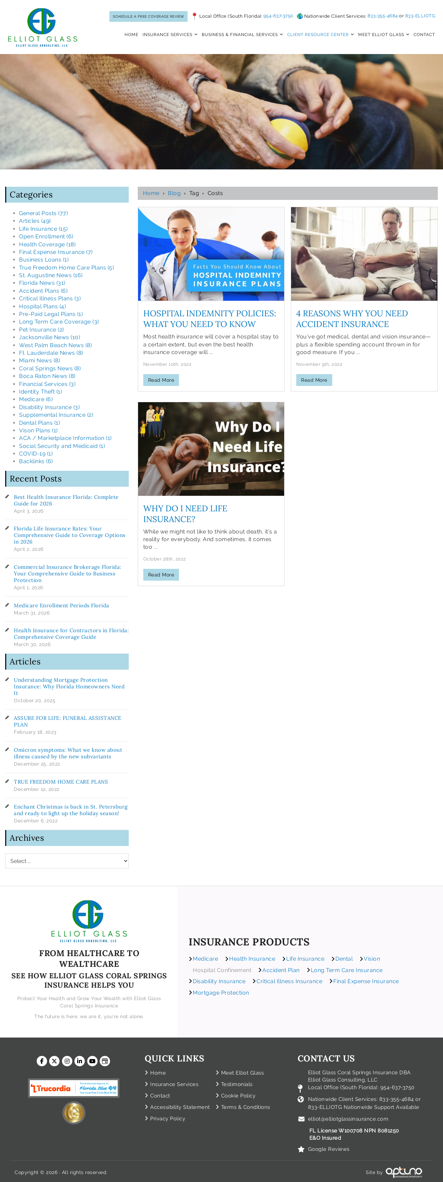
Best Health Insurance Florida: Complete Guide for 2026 (66, 500)
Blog (174, 193)
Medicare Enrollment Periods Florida (61, 605)
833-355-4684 (383, 15)
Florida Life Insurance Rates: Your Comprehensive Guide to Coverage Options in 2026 (70, 535)
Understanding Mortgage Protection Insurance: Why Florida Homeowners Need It (69, 686)
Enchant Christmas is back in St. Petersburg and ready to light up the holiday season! (71, 810)
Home (151, 193)
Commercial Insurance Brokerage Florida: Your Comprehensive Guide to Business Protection (67, 573)
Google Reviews (329, 1147)
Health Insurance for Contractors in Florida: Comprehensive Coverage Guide (71, 633)
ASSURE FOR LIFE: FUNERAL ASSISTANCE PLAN (67, 721)
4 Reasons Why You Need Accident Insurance (352, 318)
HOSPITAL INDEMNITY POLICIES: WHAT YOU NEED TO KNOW (209, 318)
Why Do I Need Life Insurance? (185, 513)
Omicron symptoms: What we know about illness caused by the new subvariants (68, 753)
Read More (161, 380)
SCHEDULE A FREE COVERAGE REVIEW (148, 16)
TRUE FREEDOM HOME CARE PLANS (61, 781)
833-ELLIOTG (420, 15)
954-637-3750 (278, 16)
